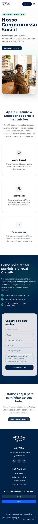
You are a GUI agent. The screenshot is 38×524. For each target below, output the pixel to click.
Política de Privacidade (19, 484)
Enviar (19, 501)
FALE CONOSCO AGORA (19, 420)
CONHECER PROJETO (11, 48)
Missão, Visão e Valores (19, 477)
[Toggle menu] (34, 4)
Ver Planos (27, 4)
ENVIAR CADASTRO (21, 367)
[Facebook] (24, 461)
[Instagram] (19, 461)
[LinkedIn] (14, 461)
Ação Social (19, 473)
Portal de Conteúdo (19, 480)
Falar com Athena (27, 519)
